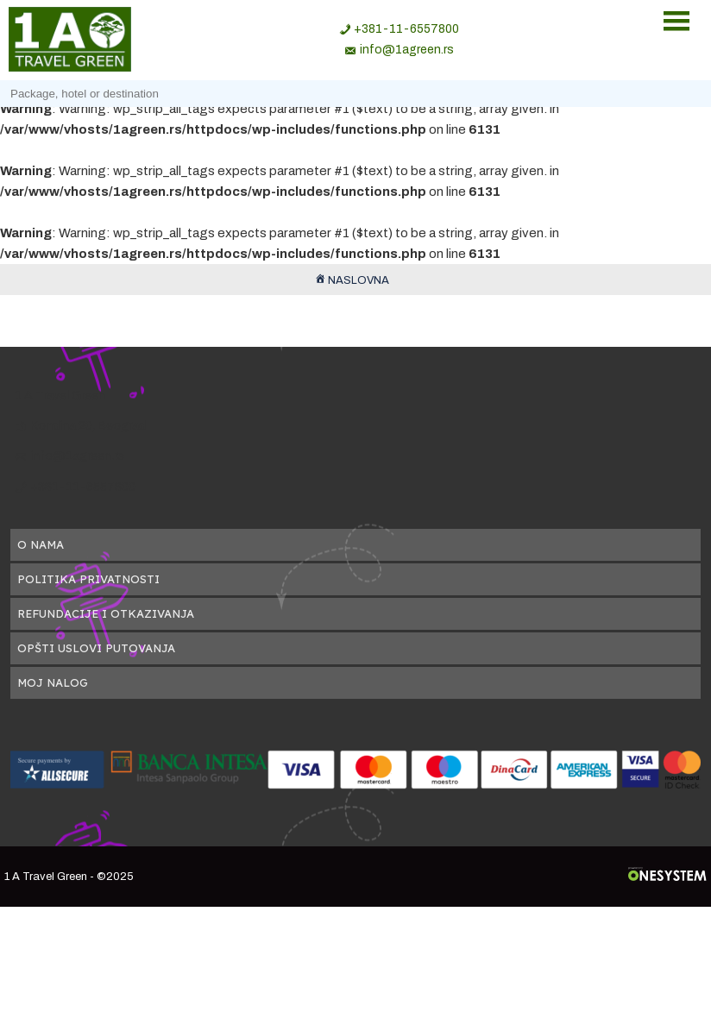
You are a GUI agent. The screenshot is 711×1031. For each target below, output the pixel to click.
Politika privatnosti (88, 579)
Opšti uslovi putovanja (96, 648)
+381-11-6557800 (406, 28)
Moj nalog (52, 682)
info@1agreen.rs (407, 49)
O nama (40, 544)
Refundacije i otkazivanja (105, 613)
